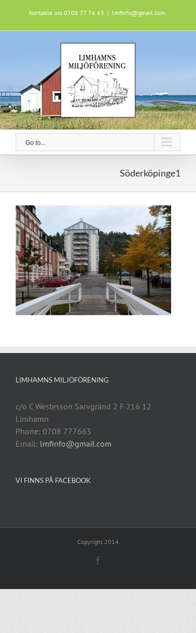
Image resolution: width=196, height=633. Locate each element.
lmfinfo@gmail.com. (139, 13)
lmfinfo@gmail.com (75, 443)
